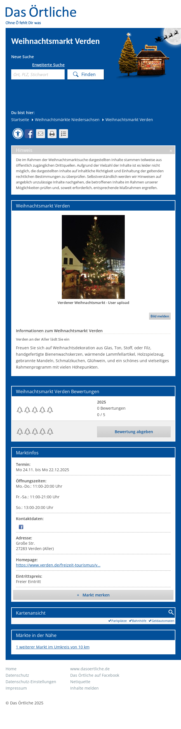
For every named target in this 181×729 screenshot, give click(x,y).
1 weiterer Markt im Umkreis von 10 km (53, 647)
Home (11, 668)
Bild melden (160, 316)
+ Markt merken (93, 595)
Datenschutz (17, 675)
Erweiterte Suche (48, 64)
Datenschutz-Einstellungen (31, 681)
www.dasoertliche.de (90, 668)
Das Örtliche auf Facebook (94, 675)
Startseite (20, 119)
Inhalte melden (84, 688)
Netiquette (80, 681)
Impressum (16, 688)
